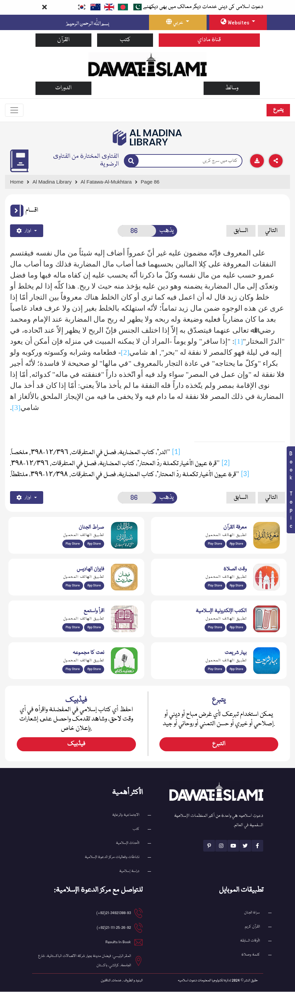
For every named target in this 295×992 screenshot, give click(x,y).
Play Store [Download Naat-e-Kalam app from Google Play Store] (73, 669)
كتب (125, 39)
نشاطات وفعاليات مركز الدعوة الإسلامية (112, 857)
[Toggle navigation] (14, 110)
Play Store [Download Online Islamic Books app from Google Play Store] (215, 627)
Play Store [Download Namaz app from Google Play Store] (215, 585)
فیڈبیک (76, 744)
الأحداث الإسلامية (127, 843)
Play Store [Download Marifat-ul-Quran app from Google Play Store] (215, 544)
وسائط (231, 88)
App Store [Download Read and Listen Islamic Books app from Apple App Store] (94, 627)
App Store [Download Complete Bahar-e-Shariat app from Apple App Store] (236, 669)
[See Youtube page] (233, 846)
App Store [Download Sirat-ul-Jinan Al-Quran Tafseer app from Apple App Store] (94, 544)
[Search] (131, 161)
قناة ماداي (209, 39)
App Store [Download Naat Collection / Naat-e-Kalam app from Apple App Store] (94, 669)
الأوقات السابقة (250, 941)
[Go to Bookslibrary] (147, 138)
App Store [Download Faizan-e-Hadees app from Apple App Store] (94, 585)
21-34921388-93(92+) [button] (113, 913)
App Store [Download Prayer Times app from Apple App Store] (236, 585)
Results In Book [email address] (118, 942)
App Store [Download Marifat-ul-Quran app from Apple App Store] (236, 544)
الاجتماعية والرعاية (125, 815)
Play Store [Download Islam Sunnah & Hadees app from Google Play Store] (73, 585)
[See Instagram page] (221, 846)
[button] (17, 211)
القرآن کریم (252, 927)
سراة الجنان (252, 913)
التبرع (218, 744)
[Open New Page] (137, 231)
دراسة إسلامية (129, 871)
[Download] (257, 161)
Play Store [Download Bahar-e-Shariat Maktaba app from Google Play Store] (215, 669)
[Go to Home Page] (147, 64)
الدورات (63, 88)
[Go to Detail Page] (109, 182)
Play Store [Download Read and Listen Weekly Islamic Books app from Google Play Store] (73, 627)
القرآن (63, 39)
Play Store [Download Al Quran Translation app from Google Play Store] (73, 544)
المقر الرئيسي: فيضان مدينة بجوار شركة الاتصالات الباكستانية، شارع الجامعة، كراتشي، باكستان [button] (84, 961)
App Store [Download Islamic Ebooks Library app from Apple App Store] (236, 627)
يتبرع (278, 110)
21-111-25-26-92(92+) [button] (114, 928)
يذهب (166, 230)
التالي (271, 230)
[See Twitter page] (245, 846)
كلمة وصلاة (250, 955)
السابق (241, 230)
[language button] (178, 22)
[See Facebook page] (257, 846)
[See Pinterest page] (209, 846)
